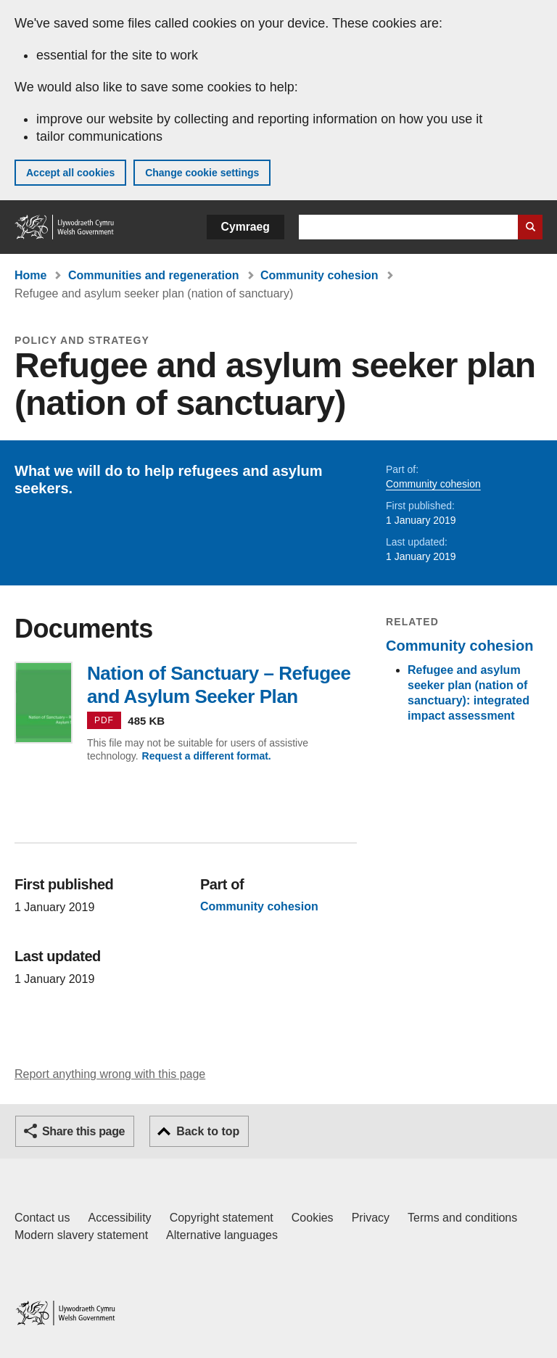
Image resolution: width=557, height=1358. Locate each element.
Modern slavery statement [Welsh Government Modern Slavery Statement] (81, 1235)
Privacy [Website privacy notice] (370, 1217)
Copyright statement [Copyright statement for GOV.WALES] (221, 1217)
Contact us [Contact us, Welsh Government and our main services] (42, 1217)
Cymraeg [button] (245, 227)
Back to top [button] (207, 1131)
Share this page (83, 1131)
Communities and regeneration (153, 275)
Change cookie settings (202, 172)
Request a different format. (206, 756)
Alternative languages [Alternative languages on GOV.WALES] (222, 1235)
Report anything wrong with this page (110, 1074)
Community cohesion (319, 275)
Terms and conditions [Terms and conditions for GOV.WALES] (462, 1217)
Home (30, 275)
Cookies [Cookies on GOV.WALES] (313, 1217)
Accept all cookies (70, 172)
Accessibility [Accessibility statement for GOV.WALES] (119, 1217)
